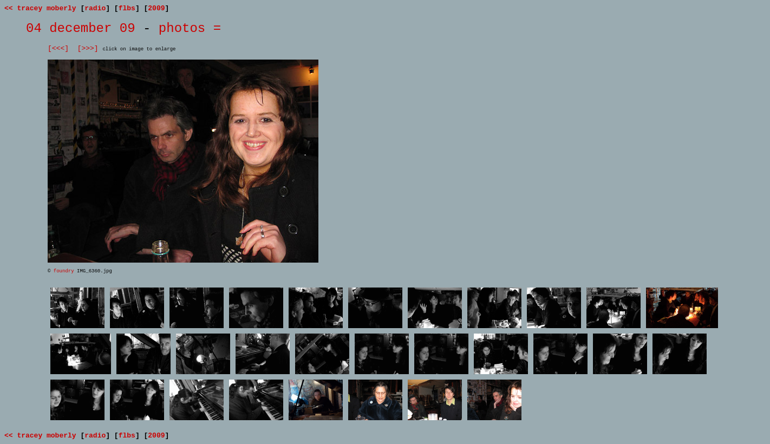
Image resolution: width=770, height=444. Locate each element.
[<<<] (58, 48)
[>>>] (88, 48)
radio (95, 8)
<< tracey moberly (40, 8)
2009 (156, 8)
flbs (127, 8)
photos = (190, 28)
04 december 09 (80, 28)
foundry (64, 271)
